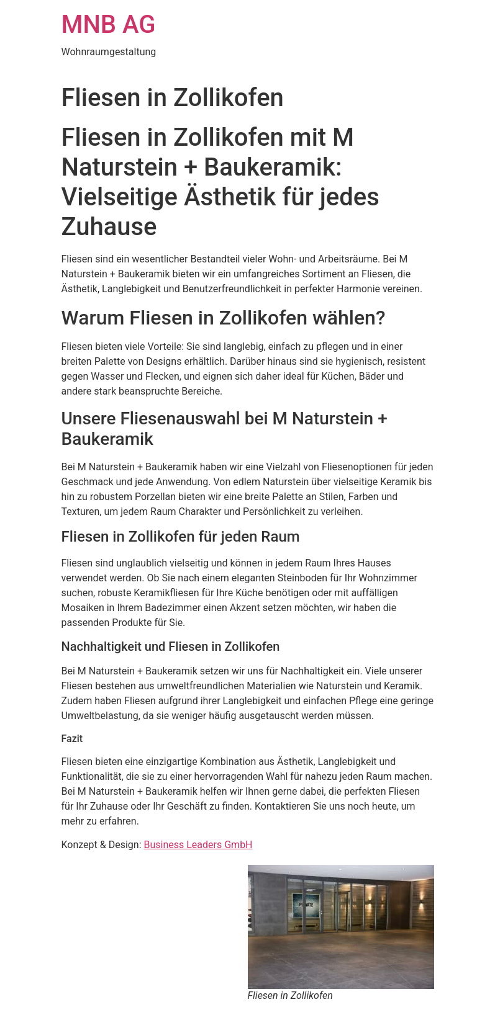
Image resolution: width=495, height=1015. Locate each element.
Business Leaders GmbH (198, 845)
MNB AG (108, 24)
